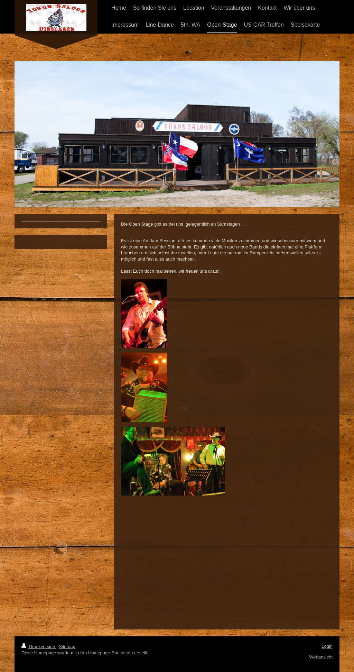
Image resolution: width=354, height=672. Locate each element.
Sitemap (67, 646)
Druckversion (38, 646)
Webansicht (321, 657)
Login (327, 646)
